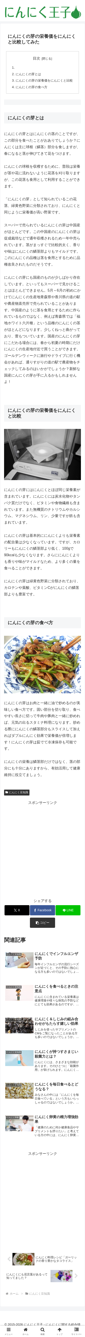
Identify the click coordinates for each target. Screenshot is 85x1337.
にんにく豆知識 (16, 792)
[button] (42, 923)
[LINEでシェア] (68, 910)
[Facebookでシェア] (42, 910)
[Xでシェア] (17, 910)
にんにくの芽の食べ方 (31, 87)
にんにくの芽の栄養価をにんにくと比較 (44, 80)
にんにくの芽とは (28, 74)
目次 (36, 58)
